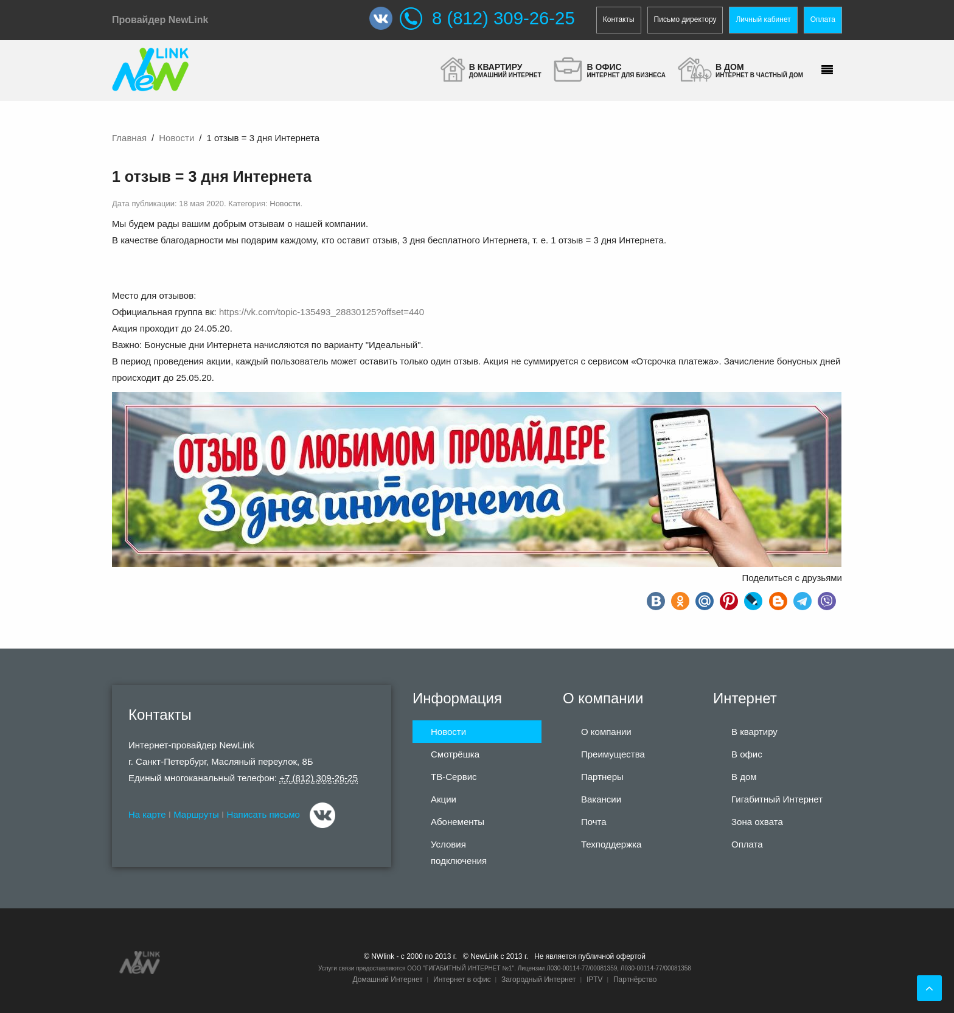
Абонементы (457, 821)
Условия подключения (459, 852)
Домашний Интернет (387, 979)
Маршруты (196, 814)
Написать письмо (263, 814)
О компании (606, 731)
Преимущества (613, 754)
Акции (443, 799)
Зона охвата (757, 821)
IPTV (595, 979)
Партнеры (602, 776)
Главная (129, 138)
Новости (176, 138)
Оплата (822, 19)
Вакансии (601, 799)
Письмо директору (685, 19)
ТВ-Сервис (454, 776)
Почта (594, 821)
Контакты (619, 19)
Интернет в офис (462, 979)
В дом (744, 776)
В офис (746, 754)
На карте (147, 814)
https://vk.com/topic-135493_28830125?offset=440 (321, 312)
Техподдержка (611, 844)
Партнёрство (635, 979)
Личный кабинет (763, 19)
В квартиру (754, 731)
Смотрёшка (455, 754)
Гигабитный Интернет (777, 799)
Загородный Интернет (538, 979)
